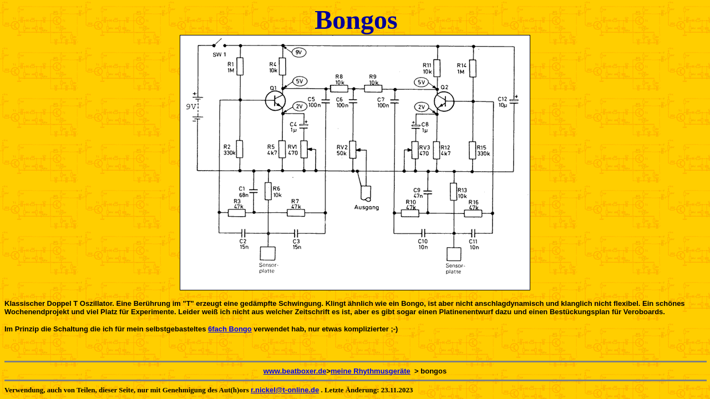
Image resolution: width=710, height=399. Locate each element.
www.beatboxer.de (295, 371)
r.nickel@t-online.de (285, 390)
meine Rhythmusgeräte (370, 371)
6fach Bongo (230, 329)
